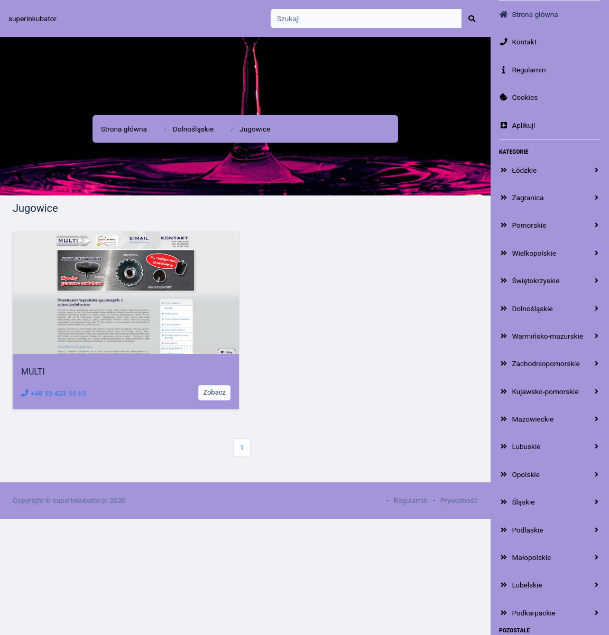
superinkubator (32, 18)
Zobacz (214, 392)
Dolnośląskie (193, 129)
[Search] (366, 19)
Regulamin (411, 500)
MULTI (33, 372)
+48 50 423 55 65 (53, 393)
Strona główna (124, 129)
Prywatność (459, 500)
